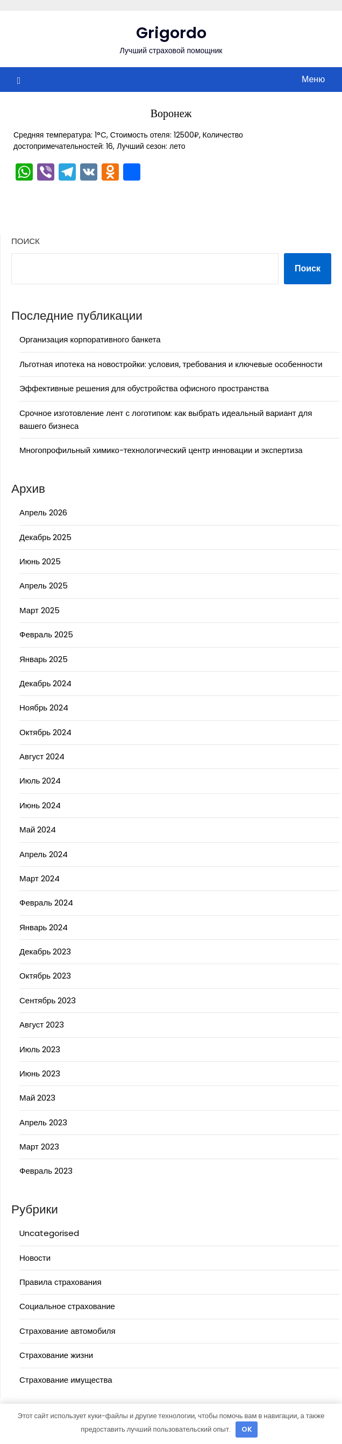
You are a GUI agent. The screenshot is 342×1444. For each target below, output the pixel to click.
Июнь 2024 (40, 805)
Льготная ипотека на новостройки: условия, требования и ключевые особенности (171, 364)
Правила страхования (60, 1282)
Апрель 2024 (43, 854)
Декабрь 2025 (45, 537)
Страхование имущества (65, 1379)
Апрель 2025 (43, 585)
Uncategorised (49, 1233)
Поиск (25, 241)
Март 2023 (39, 1146)
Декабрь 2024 (45, 683)
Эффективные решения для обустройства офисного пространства (144, 388)
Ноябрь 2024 (43, 707)
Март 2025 (39, 610)
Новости (35, 1257)
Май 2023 (37, 1097)
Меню (313, 79)
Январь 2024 (43, 927)
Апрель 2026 (43, 512)
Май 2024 (37, 829)
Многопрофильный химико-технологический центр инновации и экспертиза (161, 450)
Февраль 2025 (46, 634)
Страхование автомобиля (67, 1331)
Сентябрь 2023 (47, 1000)
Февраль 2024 (46, 902)
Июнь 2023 (39, 1073)
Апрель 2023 (43, 1122)
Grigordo (171, 33)
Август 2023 (41, 1024)
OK (246, 1429)
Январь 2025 (43, 659)
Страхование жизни (56, 1355)
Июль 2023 (39, 1049)
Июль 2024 (40, 780)
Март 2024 (39, 878)
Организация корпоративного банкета (90, 339)
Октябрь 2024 (45, 732)
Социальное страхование (67, 1306)
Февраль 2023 (46, 1170)
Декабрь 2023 (45, 951)
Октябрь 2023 (45, 975)
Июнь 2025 (40, 561)
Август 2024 (42, 756)
